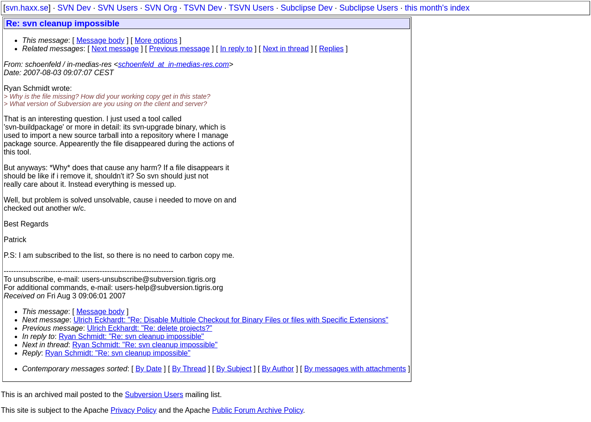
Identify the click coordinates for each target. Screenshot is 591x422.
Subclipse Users (368, 7)
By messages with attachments (355, 369)
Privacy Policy (133, 410)
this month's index (437, 7)
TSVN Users (251, 7)
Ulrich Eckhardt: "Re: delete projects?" (149, 328)
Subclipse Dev (306, 7)
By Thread (189, 369)
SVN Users (117, 7)
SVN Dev (73, 7)
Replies (331, 49)
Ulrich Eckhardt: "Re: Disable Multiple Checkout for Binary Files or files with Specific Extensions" (230, 320)
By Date (148, 369)
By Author (278, 369)
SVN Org (161, 7)
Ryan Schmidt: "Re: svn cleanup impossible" (131, 336)
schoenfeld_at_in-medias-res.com (173, 64)
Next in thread (286, 49)
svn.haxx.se (27, 7)
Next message (115, 49)
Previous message (179, 49)
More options (156, 40)
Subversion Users (154, 394)
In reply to (236, 49)
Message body (100, 40)
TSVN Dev (203, 7)
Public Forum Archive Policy (257, 410)
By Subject (233, 369)
